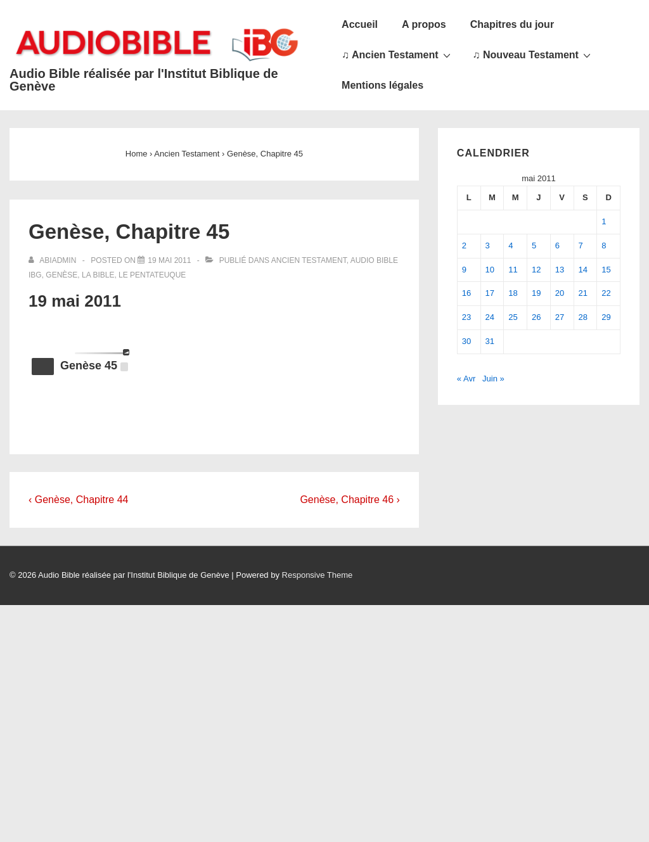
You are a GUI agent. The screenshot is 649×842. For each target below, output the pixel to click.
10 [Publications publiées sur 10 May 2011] (489, 269)
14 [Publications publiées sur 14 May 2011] (583, 269)
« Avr (466, 378)
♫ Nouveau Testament (533, 54)
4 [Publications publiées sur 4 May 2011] (510, 245)
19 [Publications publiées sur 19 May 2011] (536, 293)
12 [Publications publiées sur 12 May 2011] (536, 269)
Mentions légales (382, 85)
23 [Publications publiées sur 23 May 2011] (466, 317)
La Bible (98, 275)
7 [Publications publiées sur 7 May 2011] (581, 245)
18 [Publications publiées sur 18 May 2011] (512, 293)
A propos (424, 24)
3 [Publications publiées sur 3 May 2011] (487, 245)
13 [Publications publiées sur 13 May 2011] (559, 269)
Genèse (61, 275)
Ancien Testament (309, 260)
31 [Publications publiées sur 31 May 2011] (489, 341)
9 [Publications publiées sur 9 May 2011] (464, 269)
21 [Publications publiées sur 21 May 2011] (583, 293)
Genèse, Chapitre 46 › (349, 499)
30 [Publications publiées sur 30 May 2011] (466, 341)
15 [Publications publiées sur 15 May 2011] (605, 269)
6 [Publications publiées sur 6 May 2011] (557, 245)
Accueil (360, 24)
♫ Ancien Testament (397, 54)
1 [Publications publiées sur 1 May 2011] (603, 221)
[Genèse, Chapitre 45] (169, 260)
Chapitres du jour (512, 24)
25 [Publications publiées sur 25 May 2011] (512, 317)
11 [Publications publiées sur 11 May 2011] (512, 269)
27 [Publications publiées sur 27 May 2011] (559, 317)
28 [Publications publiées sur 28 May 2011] (583, 317)
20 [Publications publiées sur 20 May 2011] (559, 293)
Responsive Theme (317, 575)
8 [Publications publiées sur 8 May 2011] (603, 245)
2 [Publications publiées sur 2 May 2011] (464, 245)
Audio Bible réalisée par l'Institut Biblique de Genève (144, 80)
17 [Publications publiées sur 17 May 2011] (489, 293)
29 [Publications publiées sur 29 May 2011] (605, 317)
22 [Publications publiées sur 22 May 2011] (605, 293)
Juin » (493, 378)
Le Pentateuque (152, 275)
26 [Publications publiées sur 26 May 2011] (536, 317)
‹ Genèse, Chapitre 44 (78, 499)
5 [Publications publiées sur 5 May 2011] (534, 245)
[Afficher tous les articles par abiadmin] (54, 260)
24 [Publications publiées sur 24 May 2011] (489, 317)
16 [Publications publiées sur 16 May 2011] (466, 293)
